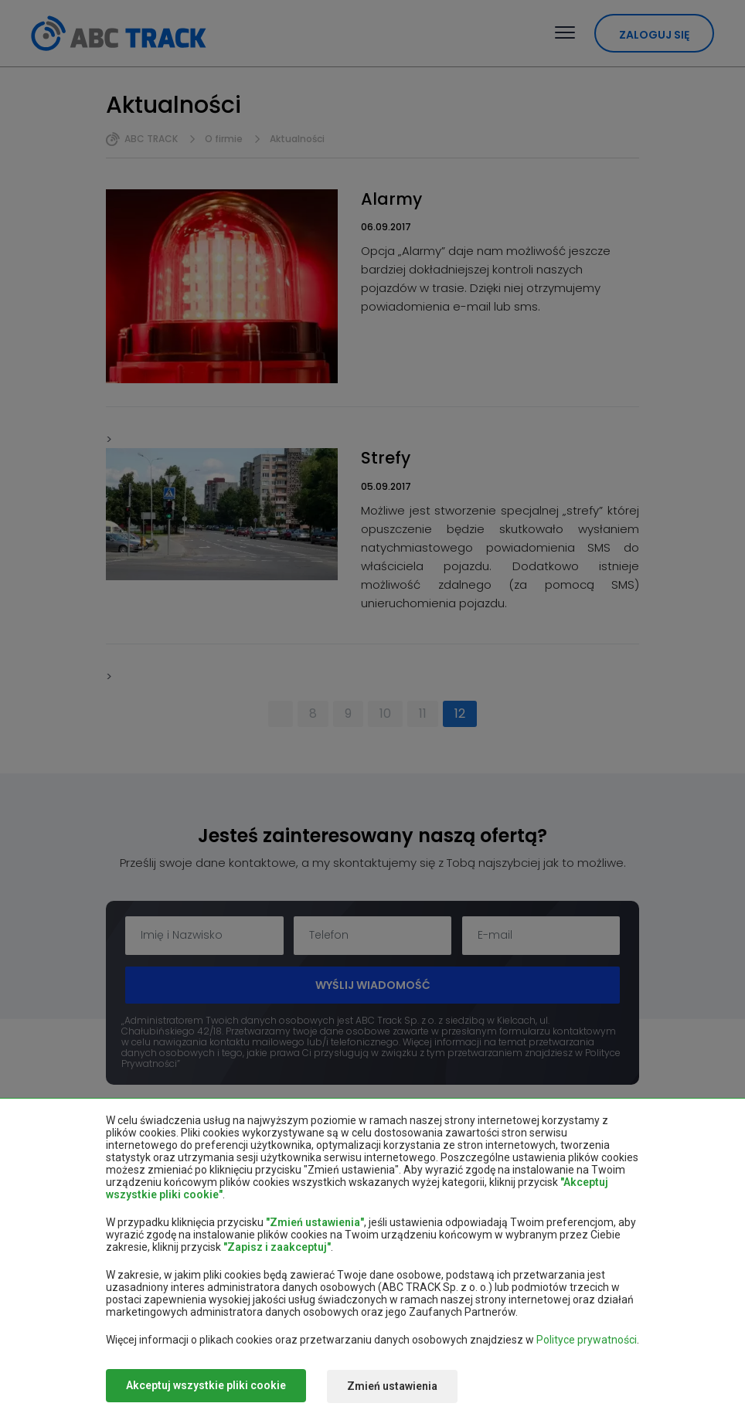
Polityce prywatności (586, 1341)
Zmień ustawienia (397, 1387)
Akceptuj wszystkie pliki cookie (206, 1387)
